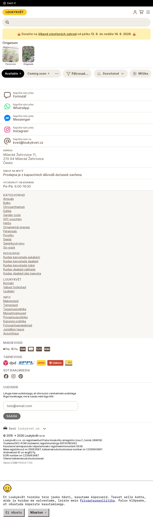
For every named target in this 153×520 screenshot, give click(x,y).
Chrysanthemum (14, 207)
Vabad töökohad (14, 287)
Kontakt (8, 283)
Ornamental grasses (16, 227)
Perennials (10, 231)
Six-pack (9, 247)
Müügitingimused (14, 313)
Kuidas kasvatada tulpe (19, 265)
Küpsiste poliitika (14, 321)
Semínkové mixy (14, 243)
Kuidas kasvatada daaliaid (20, 261)
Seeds (7, 239)
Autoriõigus (11, 333)
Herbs (7, 223)
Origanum (9, 43)
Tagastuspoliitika (14, 309)
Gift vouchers (12, 219)
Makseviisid (10, 301)
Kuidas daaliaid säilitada (19, 269)
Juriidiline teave (13, 329)
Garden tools (12, 215)
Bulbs (7, 203)
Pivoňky (8, 235)
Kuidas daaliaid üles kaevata (22, 273)
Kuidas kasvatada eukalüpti (21, 257)
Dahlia (7, 211)
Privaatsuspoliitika (97, 500)
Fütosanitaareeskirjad (17, 325)
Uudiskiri (8, 291)
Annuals (8, 198)
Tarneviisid (10, 305)
